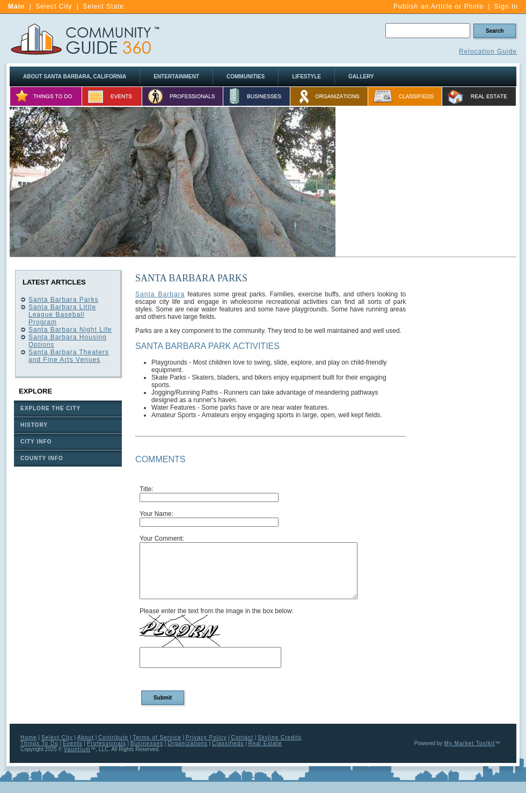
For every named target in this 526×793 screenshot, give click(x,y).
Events (73, 743)
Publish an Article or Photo (438, 6)
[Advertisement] (466, 432)
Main (16, 6)
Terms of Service (157, 737)
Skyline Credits (280, 737)
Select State (103, 6)
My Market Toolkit (469, 743)
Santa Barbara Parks (63, 299)
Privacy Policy (206, 737)
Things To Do (39, 743)
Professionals (106, 743)
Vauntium (77, 749)
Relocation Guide (488, 51)
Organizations (187, 743)
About (85, 737)
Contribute (113, 737)
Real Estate (265, 743)
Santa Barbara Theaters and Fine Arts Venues (68, 355)
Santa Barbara (160, 294)
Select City (53, 6)
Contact (242, 737)
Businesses (146, 743)
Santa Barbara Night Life (70, 329)
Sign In (506, 6)
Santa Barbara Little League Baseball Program (62, 314)
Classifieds (228, 743)
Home (28, 737)
